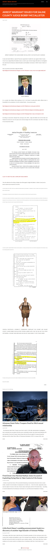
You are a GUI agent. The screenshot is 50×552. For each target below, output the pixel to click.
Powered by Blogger (25, 547)
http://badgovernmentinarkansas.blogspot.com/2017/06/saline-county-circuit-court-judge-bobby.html (24, 70)
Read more (45, 491)
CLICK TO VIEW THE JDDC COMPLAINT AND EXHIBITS (15, 176)
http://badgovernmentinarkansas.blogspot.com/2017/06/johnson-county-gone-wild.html (21, 106)
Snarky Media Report (10, 1)
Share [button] (45, 384)
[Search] (42, 1)
